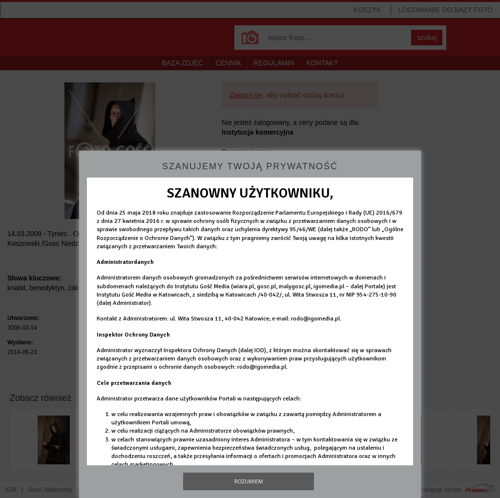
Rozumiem (248, 481)
